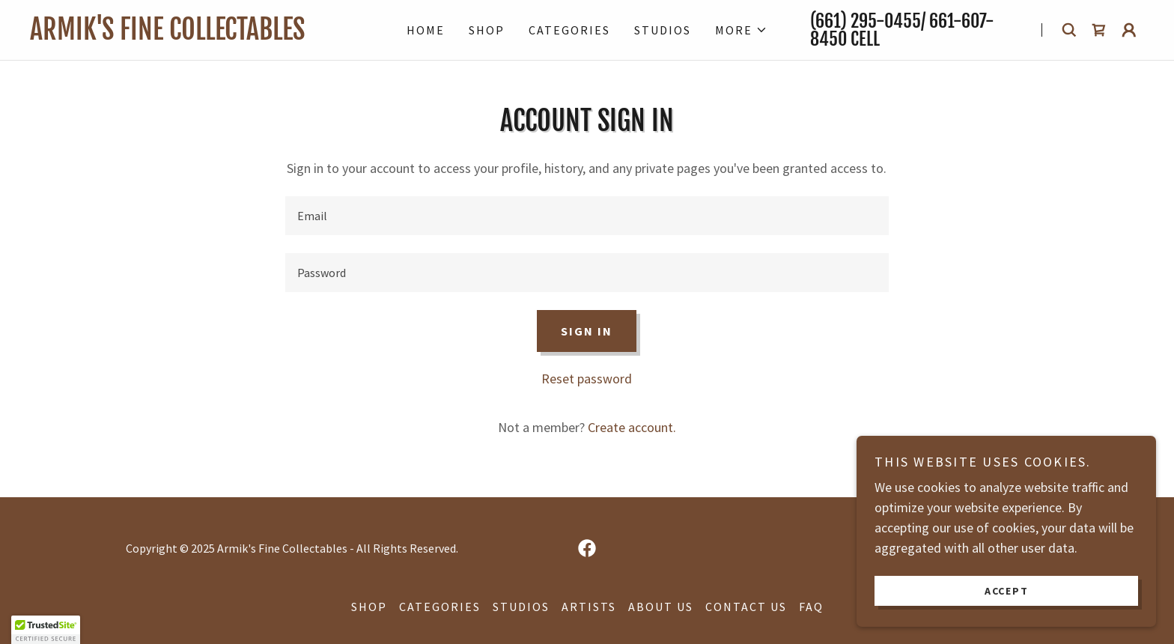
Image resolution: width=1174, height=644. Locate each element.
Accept (1007, 590)
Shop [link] (487, 29)
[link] (197, 34)
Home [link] (426, 29)
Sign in (586, 330)
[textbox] (586, 215)
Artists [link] (589, 606)
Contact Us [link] (746, 606)
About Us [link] (660, 606)
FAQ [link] (811, 606)
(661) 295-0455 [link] (865, 21)
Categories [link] (569, 29)
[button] (741, 30)
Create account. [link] (632, 427)
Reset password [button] (586, 378)
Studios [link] (662, 29)
